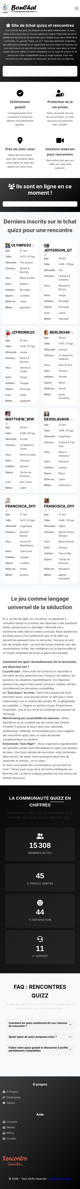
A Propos (10, 1091)
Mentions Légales (60, 1178)
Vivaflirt (9, 1138)
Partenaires (12, 1097)
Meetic (9, 1127)
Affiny (8, 1133)
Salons (9, 1102)
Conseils (10, 1121)
